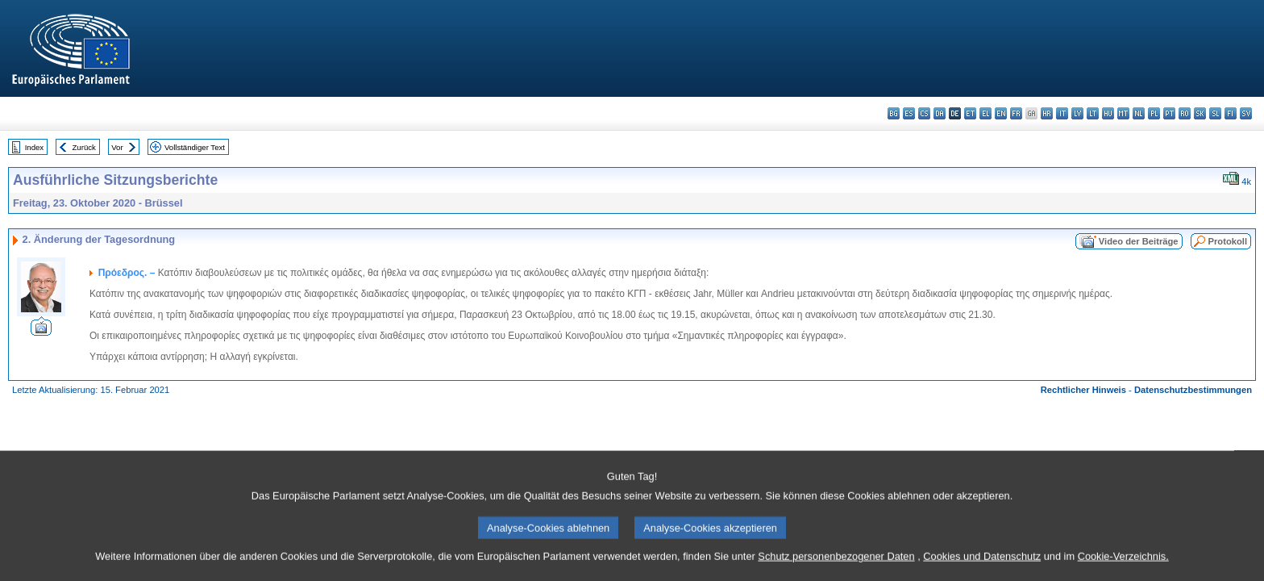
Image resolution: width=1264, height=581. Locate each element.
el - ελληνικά (985, 113)
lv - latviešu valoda (1077, 113)
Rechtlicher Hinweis (1083, 390)
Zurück (84, 147)
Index (34, 147)
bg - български (894, 113)
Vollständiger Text (194, 147)
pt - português (1169, 113)
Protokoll (1227, 241)
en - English (1001, 113)
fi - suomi (1230, 113)
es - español (909, 113)
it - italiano (1062, 113)
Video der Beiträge (1139, 241)
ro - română (1185, 113)
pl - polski (1154, 113)
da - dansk (939, 113)
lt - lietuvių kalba (1093, 113)
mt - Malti (1123, 113)
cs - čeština (924, 113)
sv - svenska (1246, 113)
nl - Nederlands (1139, 113)
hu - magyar (1108, 113)
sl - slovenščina (1215, 113)
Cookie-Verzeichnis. (1123, 569)
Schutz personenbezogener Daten (836, 569)
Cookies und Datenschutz (982, 569)
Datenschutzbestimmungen (1193, 390)
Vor (117, 147)
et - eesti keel (970, 113)
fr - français (1016, 113)
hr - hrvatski (1047, 113)
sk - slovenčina (1200, 113)
